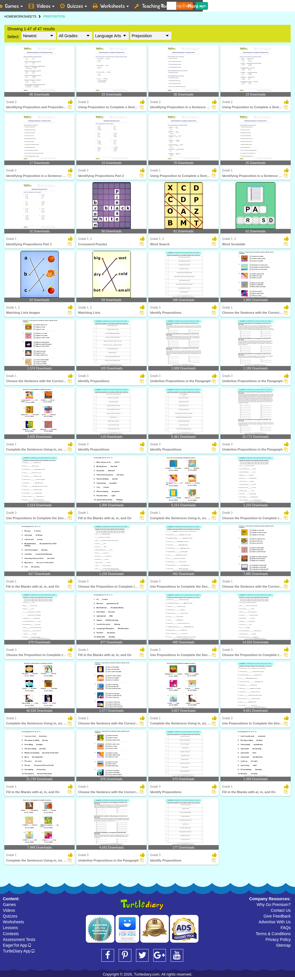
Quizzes (10, 916)
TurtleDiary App (18, 951)
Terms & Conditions (273, 933)
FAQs (286, 927)
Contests (11, 933)
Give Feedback (277, 916)
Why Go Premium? (274, 904)
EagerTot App (17, 945)
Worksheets (13, 922)
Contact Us (281, 910)
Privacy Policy (278, 939)
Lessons (10, 927)
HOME (9, 16)
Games (9, 904)
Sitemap (283, 945)
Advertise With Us (275, 922)
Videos (9, 910)
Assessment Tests (19, 939)
